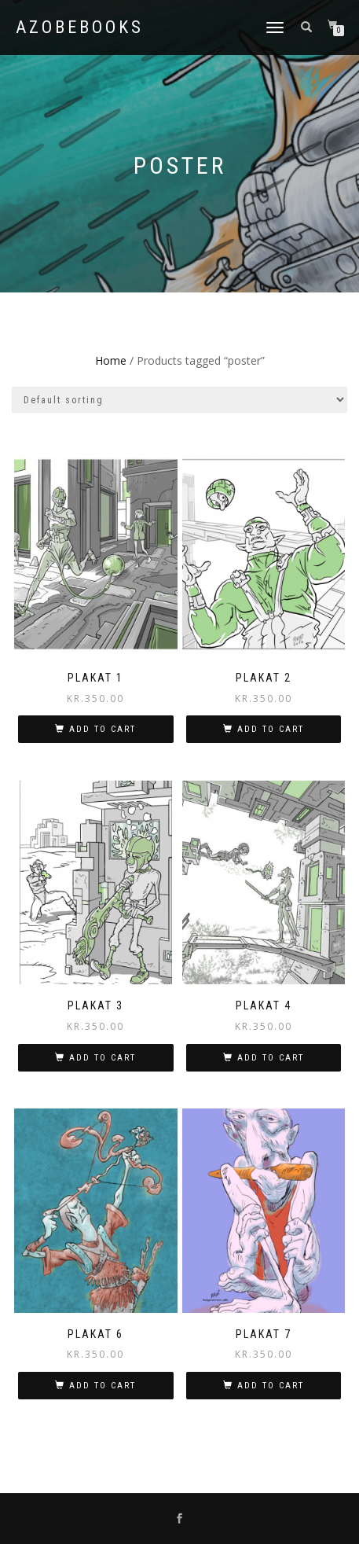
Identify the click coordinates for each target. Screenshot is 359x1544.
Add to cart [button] (102, 729)
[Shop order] (179, 400)
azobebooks (80, 27)
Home (110, 360)
